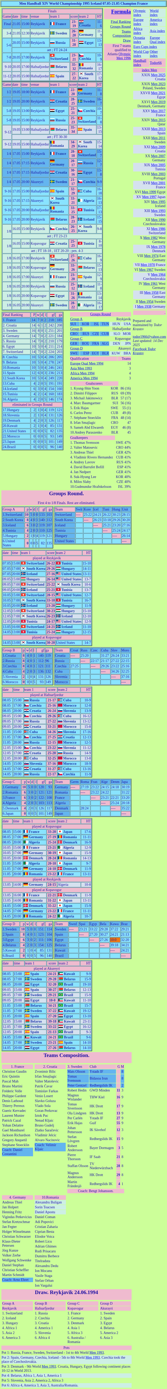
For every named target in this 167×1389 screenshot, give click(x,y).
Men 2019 (158, 102)
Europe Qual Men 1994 (86, 363)
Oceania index (139, 40)
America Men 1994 (84, 378)
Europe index (138, 22)
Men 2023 (158, 84)
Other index (154, 54)
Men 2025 (158, 75)
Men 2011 (158, 138)
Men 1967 (146, 270)
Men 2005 (158, 165)
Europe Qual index (157, 40)
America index (156, 22)
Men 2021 (158, 93)
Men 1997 (149, 197)
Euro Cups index (145, 47)
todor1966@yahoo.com (149, 337)
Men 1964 (158, 275)
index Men (149, 70)
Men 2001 (158, 183)
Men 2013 (158, 129)
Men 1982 (150, 238)
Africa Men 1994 (82, 373)
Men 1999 (149, 192)
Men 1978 (158, 247)
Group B (76, 329)
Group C (76, 339)
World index (154, 13)
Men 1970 (148, 265)
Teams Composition (122, 34)
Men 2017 (158, 111)
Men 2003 (158, 174)
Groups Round (120, 27)
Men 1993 (96, 1353)
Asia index (157, 31)
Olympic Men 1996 (123, 56)
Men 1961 (150, 284)
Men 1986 (158, 229)
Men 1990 (158, 220)
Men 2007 (158, 156)
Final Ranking (121, 22)
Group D (76, 348)
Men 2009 (158, 147)
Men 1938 (144, 306)
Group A (76, 319)
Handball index (139, 63)
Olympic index (139, 13)
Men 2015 (158, 120)
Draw (127, 40)
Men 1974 (151, 256)
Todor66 (156, 63)
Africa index (137, 31)
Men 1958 (151, 293)
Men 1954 (146, 302)
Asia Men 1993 (81, 368)
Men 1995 (158, 202)
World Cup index (141, 54)
